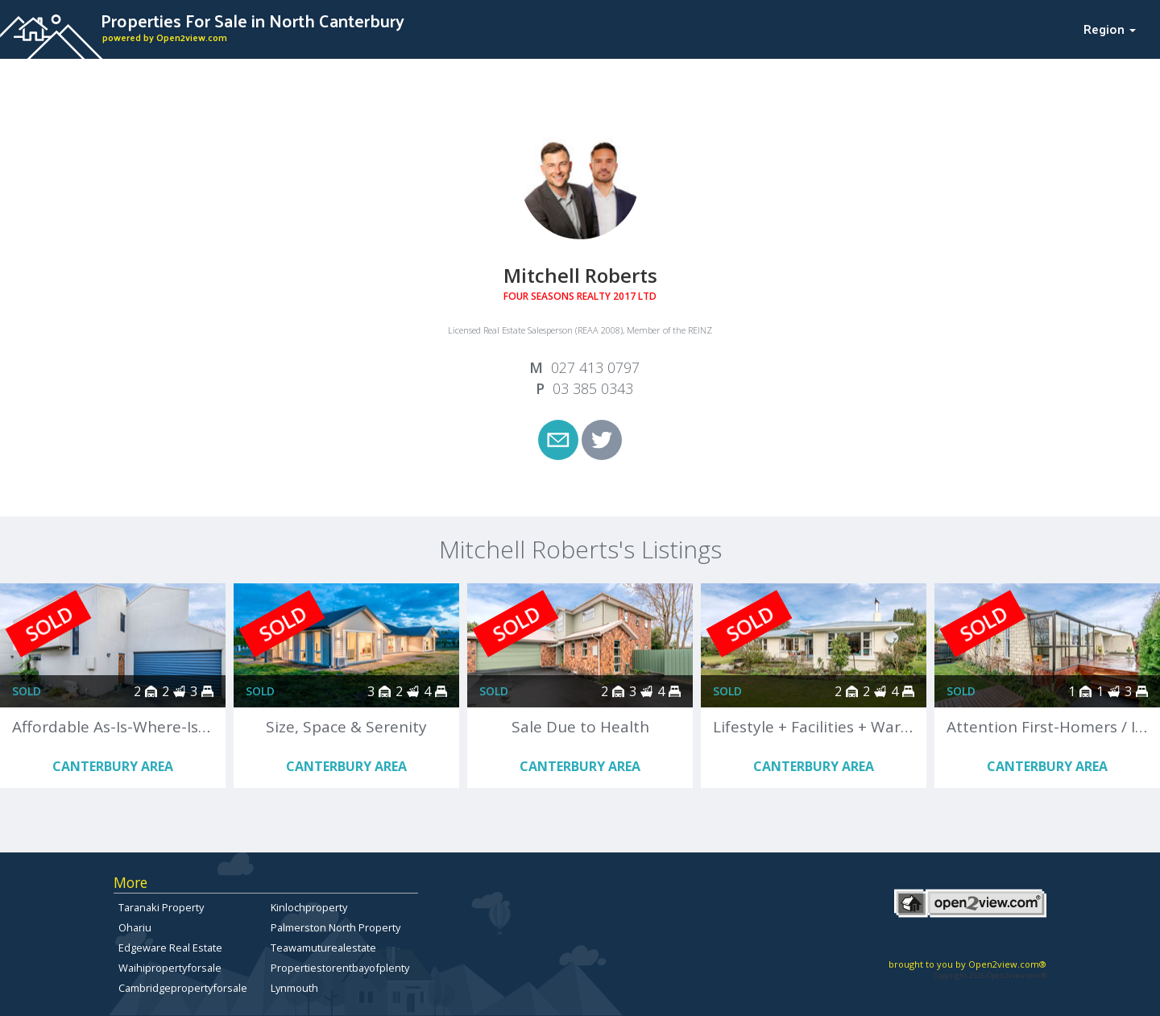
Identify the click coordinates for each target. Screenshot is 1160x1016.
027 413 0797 (595, 367)
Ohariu (134, 927)
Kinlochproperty (309, 907)
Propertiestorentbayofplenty (340, 967)
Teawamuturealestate (323, 947)
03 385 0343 (593, 388)
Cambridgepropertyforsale (182, 988)
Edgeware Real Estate (170, 947)
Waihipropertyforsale (170, 967)
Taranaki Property (161, 907)
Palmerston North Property (335, 927)
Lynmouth (294, 988)
